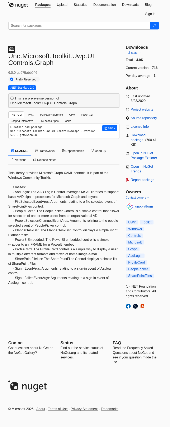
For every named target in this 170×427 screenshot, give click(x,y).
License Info (140, 126)
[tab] (43, 4)
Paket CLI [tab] (87, 114)
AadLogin (135, 255)
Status (67, 342)
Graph (132, 249)
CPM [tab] (72, 114)
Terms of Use (58, 409)
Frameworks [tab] (45, 151)
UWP (132, 222)
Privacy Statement (84, 409)
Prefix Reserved (26, 79)
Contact (16, 342)
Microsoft (135, 242)
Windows (135, 229)
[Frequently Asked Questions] (117, 342)
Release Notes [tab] (44, 160)
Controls (134, 235)
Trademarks (109, 409)
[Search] (154, 25)
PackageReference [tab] (51, 114)
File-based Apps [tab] (49, 120)
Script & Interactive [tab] (22, 120)
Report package (142, 180)
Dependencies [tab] (73, 151)
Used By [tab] (98, 151)
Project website (142, 109)
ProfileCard (136, 262)
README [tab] (19, 151)
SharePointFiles (140, 276)
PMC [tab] (31, 114)
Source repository (144, 118)
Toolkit (146, 222)
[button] (109, 128)
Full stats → (133, 52)
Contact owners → (138, 197)
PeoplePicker (138, 269)
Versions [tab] (19, 160)
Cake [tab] (68, 120)
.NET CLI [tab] (16, 114)
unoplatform (144, 206)
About (40, 409)
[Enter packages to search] (79, 25)
